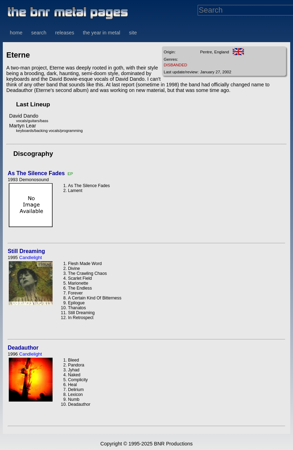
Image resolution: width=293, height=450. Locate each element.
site (133, 32)
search (38, 32)
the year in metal (101, 32)
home (16, 32)
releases (64, 32)
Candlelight (30, 257)
